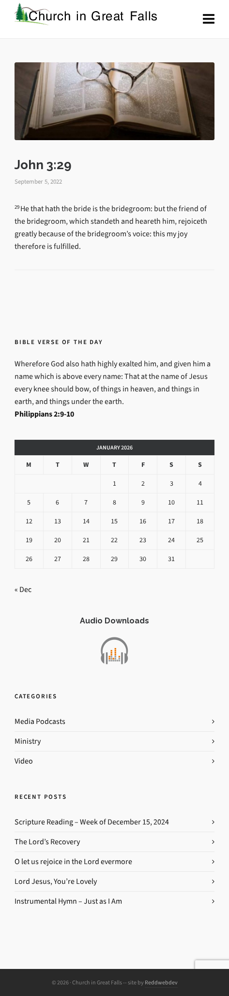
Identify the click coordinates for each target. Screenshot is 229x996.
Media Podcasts (40, 721)
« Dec (23, 589)
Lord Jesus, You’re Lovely (56, 881)
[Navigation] (208, 19)
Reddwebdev (161, 982)
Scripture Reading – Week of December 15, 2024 (92, 822)
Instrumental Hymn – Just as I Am (68, 901)
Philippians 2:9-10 (44, 414)
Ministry (28, 741)
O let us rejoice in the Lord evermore (73, 861)
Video (24, 761)
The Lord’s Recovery (47, 842)
